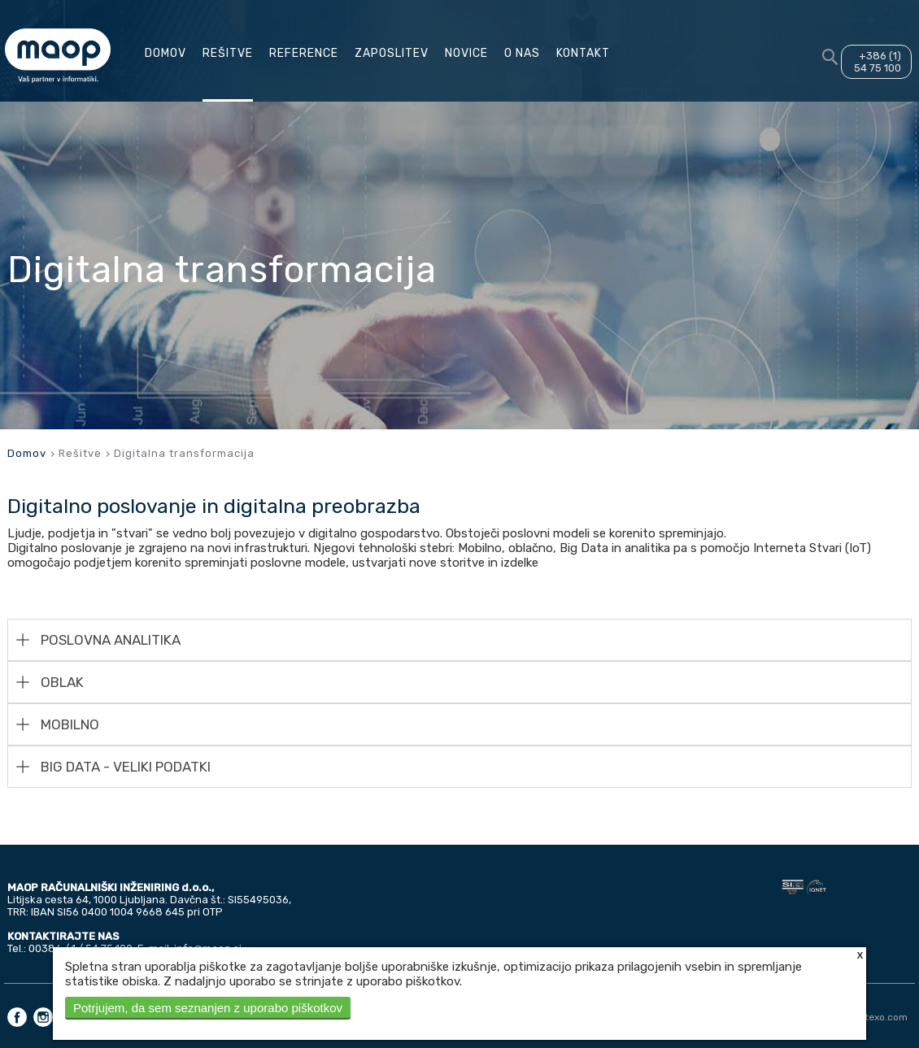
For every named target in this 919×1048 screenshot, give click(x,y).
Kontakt (583, 53)
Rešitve (228, 53)
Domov (165, 53)
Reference (303, 53)
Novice (466, 53)
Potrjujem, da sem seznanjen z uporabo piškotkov (207, 1008)
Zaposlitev (392, 53)
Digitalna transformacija (184, 453)
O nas (522, 53)
